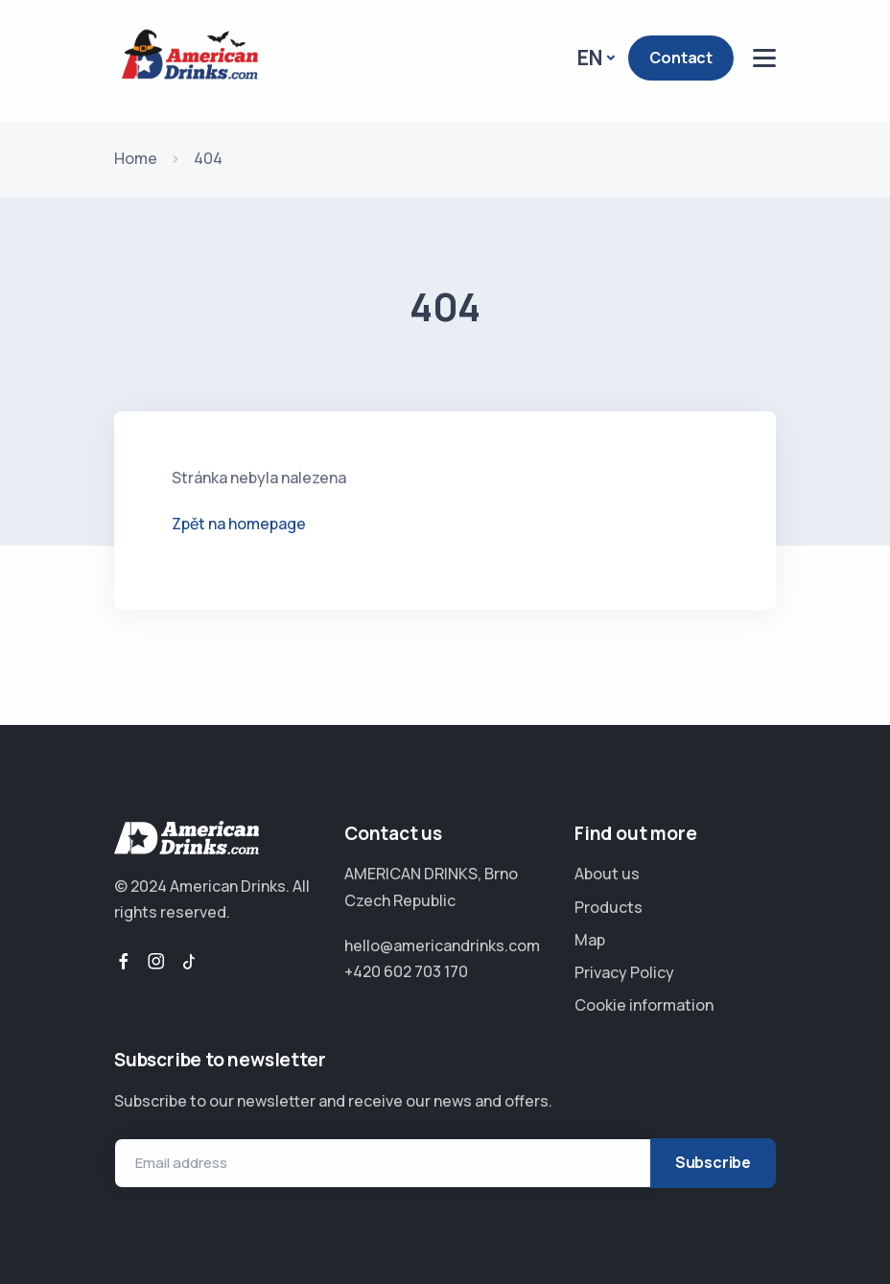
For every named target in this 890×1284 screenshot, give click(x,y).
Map (589, 939)
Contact (681, 57)
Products (608, 907)
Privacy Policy (624, 972)
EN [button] (589, 57)
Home (135, 158)
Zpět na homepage (239, 523)
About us (607, 873)
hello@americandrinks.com (442, 945)
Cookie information (644, 1005)
